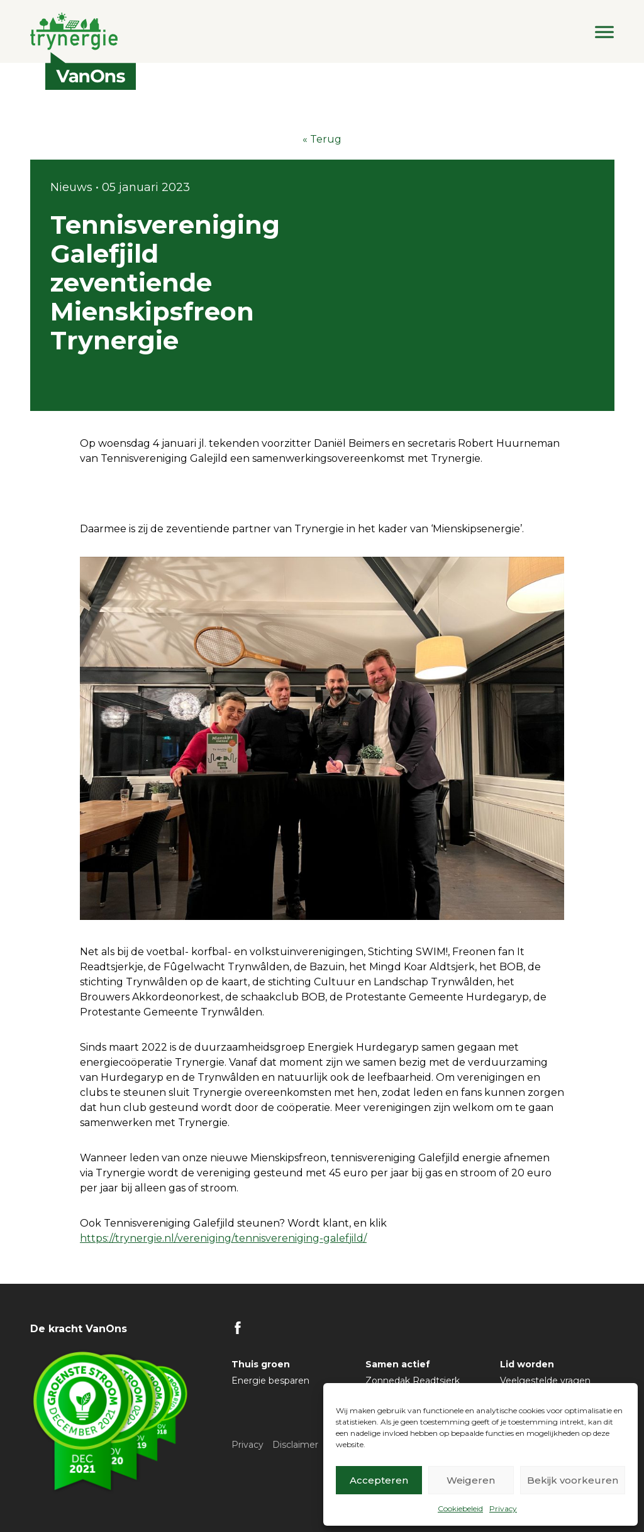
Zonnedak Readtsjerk (412, 1380)
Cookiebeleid (460, 1508)
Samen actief (397, 1364)
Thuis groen (260, 1364)
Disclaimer (295, 1444)
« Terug (322, 139)
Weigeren (471, 1480)
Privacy (503, 1508)
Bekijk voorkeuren (572, 1480)
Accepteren (379, 1480)
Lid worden (527, 1364)
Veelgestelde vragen (545, 1380)
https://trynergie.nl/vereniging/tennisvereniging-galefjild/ (223, 1238)
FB (237, 1327)
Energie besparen (270, 1380)
